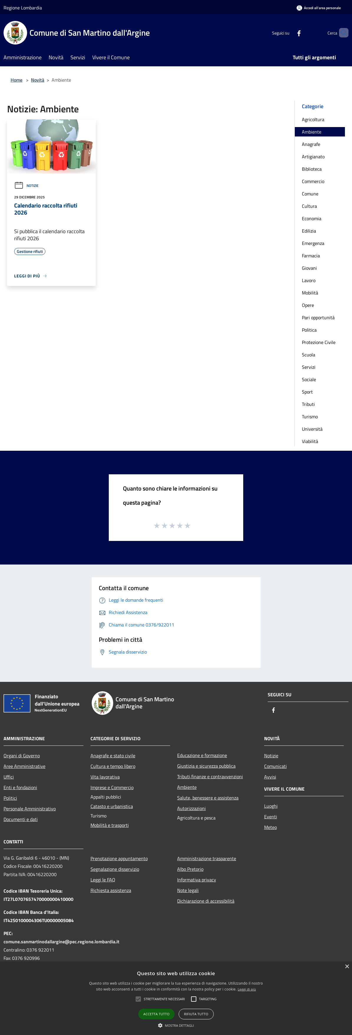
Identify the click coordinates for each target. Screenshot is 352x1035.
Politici (10, 798)
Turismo (310, 416)
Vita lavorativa (105, 776)
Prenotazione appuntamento (119, 858)
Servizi (308, 367)
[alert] (176, 998)
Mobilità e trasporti (110, 825)
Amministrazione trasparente (206, 858)
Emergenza (313, 243)
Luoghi (271, 805)
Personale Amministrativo (30, 808)
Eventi (270, 816)
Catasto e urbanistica (112, 806)
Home (16, 79)
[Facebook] (289, 33)
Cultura (309, 206)
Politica (309, 329)
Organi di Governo (22, 755)
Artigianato (313, 156)
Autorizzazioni (191, 808)
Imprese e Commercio (112, 787)
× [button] (347, 967)
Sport (307, 391)
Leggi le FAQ (103, 879)
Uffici (9, 776)
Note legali (188, 890)
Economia (311, 218)
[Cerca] (341, 33)
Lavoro (308, 280)
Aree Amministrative (24, 766)
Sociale (309, 379)
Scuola (308, 354)
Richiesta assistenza (111, 890)
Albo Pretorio (190, 869)
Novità (37, 79)
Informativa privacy (196, 879)
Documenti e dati (21, 819)
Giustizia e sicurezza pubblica (206, 765)
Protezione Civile (318, 342)
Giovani (309, 267)
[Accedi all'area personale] (318, 8)
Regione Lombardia (23, 7)
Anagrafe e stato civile (113, 755)
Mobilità (310, 292)
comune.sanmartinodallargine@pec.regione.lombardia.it (61, 941)
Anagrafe (311, 144)
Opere (308, 305)
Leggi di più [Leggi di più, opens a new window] (247, 989)
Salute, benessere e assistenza (207, 797)
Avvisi (270, 776)
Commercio (313, 181)
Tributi (308, 404)
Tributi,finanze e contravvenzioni (210, 776)
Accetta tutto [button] (156, 1014)
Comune (310, 193)
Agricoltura (313, 119)
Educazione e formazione (202, 755)
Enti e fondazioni (20, 787)
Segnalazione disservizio (115, 869)
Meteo (270, 827)
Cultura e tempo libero (113, 766)
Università (312, 428)
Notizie (26, 185)
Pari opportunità (318, 317)
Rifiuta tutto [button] (196, 1014)
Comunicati (275, 766)
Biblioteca (312, 168)
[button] (164, 999)
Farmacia (311, 255)
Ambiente (311, 131)
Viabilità (310, 441)
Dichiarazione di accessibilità (205, 900)
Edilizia (309, 230)
